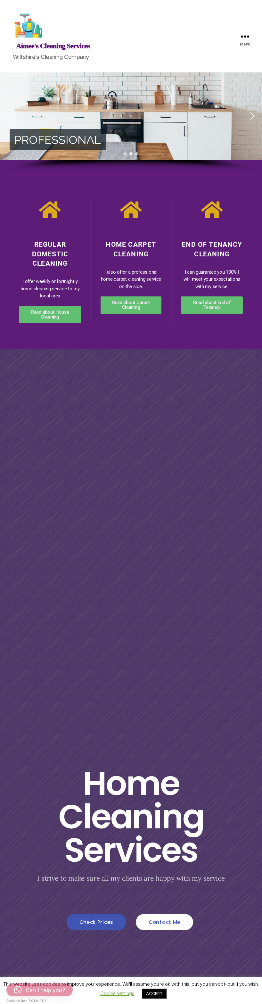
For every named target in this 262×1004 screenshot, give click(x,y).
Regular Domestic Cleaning (50, 254)
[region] (131, 121)
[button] (10, 116)
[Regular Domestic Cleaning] (50, 210)
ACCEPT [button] (154, 993)
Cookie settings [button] (117, 993)
